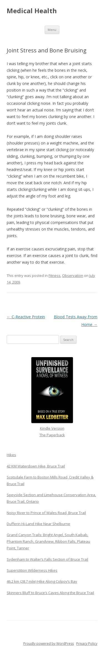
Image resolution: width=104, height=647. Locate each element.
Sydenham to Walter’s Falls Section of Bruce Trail (47, 559)
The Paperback (52, 434)
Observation (72, 275)
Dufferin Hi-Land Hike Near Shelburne (38, 523)
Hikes (11, 454)
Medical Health (32, 11)
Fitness (54, 275)
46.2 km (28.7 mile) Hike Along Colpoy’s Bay (42, 581)
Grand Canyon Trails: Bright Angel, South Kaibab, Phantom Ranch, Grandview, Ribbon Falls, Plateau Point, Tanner (48, 541)
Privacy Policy (86, 643)
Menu (52, 30)
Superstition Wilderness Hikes (32, 570)
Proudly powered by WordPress (48, 643)
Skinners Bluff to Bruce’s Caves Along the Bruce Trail (50, 592)
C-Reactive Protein (26, 316)
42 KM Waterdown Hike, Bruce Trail (36, 466)
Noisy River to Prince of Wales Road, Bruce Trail (46, 512)
